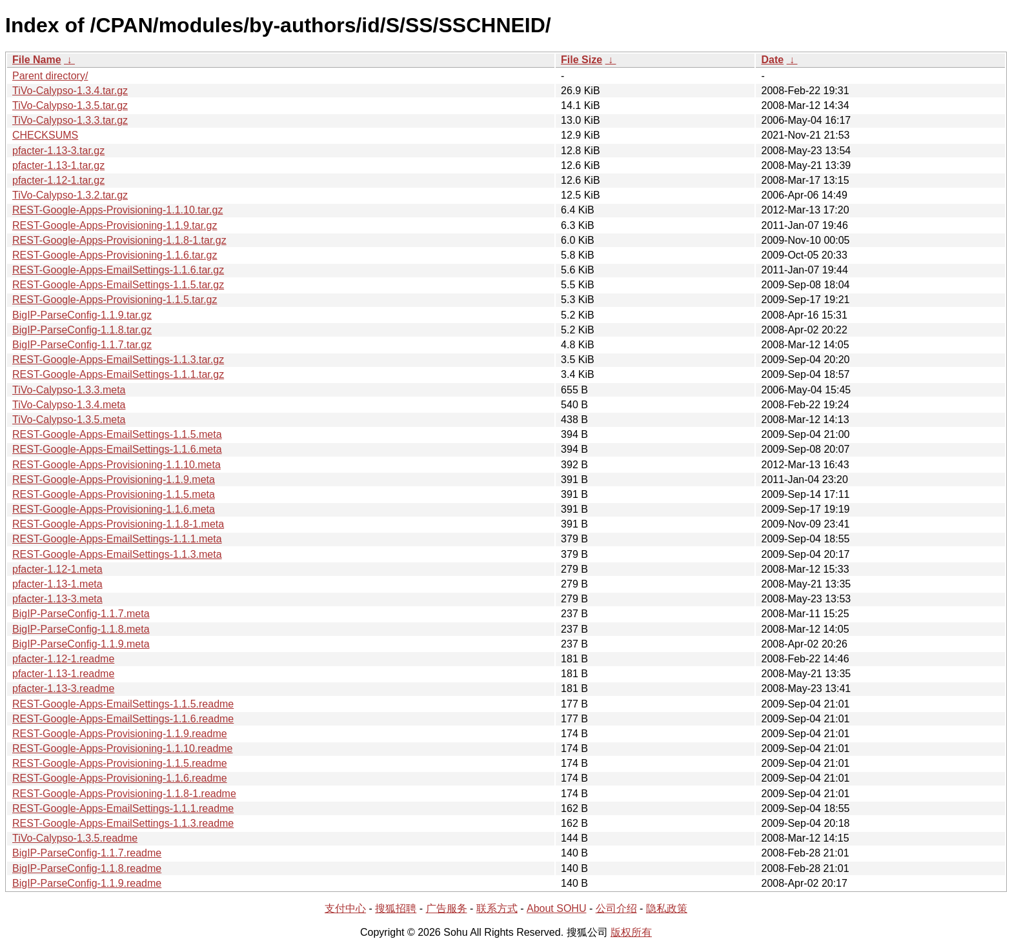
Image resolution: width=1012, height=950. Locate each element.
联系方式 (497, 908)
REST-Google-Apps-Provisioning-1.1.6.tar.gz (114, 255)
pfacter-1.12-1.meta (57, 569)
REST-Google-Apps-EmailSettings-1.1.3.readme (123, 823)
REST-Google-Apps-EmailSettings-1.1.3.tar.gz (118, 359)
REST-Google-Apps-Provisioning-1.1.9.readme (119, 733)
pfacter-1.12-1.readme (63, 658)
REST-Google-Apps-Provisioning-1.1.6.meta (113, 509)
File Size (581, 59)
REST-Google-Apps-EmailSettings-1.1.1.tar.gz (118, 374)
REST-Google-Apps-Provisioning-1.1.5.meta (113, 494)
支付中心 (345, 908)
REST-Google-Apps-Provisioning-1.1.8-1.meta (118, 524)
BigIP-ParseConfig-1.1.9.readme (86, 883)
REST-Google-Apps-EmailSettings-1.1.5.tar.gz (118, 284)
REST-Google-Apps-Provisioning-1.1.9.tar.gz (114, 225)
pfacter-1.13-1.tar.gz (58, 165)
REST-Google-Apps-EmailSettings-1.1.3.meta (117, 554)
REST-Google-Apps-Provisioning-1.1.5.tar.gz (114, 299)
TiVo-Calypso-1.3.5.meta (68, 419)
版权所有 (631, 932)
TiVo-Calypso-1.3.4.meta (68, 404)
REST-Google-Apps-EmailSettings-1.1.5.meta (117, 434)
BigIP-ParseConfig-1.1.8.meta (81, 629)
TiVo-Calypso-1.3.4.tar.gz (70, 90)
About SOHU (556, 908)
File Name (36, 59)
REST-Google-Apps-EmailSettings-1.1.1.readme (123, 808)
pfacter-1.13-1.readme (63, 673)
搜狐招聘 (395, 908)
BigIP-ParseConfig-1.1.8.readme (86, 868)
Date (772, 59)
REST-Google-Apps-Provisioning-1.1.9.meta (113, 479)
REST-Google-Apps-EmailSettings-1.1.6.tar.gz (118, 269)
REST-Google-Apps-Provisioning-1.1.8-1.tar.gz (119, 240)
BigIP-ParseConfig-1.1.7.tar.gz (82, 344)
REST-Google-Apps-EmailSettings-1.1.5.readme (123, 703)
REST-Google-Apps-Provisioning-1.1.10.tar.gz (117, 209)
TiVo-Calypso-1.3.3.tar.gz (70, 120)
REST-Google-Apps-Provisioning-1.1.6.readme (119, 778)
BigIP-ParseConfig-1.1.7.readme (86, 852)
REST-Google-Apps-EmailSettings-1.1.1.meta (117, 538)
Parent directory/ (50, 75)
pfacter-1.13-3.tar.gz (58, 150)
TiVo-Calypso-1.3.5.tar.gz (70, 105)
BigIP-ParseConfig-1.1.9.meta (81, 643)
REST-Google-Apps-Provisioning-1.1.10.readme (122, 748)
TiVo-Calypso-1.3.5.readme (74, 838)
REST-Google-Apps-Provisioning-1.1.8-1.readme (124, 793)
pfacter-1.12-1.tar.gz (58, 180)
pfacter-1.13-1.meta (57, 584)
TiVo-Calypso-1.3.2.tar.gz (70, 195)
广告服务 (446, 908)
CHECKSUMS (45, 135)
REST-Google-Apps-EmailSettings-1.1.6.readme (123, 718)
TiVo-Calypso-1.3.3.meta (68, 389)
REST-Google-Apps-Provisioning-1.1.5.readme (119, 763)
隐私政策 (666, 908)
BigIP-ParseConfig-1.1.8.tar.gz (82, 329)
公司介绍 (616, 908)
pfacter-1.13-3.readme (63, 688)
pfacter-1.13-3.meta (57, 598)
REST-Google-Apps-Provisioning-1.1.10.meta (116, 464)
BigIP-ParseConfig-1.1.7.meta (81, 613)
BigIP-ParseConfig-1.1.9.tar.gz (82, 315)
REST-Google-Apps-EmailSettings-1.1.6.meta (117, 449)
